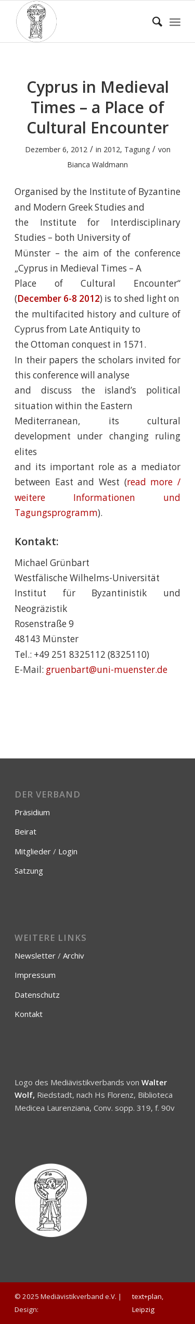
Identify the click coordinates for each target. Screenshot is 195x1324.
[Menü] (175, 21)
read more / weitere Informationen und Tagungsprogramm (97, 497)
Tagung (137, 149)
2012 (111, 149)
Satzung (29, 870)
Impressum (35, 975)
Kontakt (29, 1014)
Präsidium (32, 812)
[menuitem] (152, 21)
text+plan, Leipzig (147, 1303)
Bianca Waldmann (97, 164)
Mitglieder (33, 851)
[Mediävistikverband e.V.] (81, 21)
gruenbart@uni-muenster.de (106, 670)
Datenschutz (37, 994)
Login (67, 851)
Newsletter (35, 955)
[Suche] (152, 21)
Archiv (73, 955)
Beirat (25, 831)
